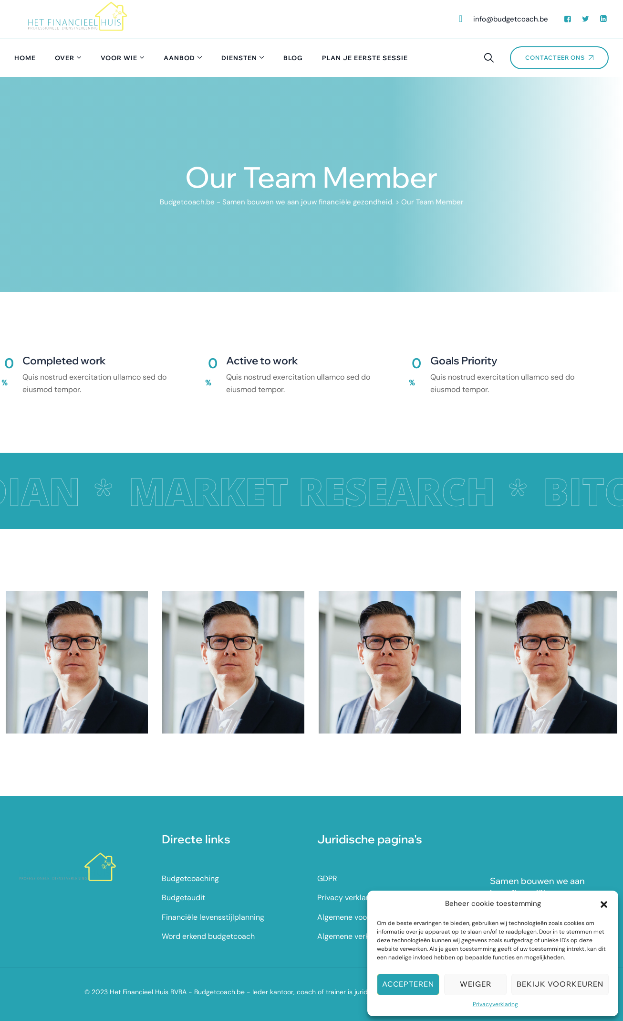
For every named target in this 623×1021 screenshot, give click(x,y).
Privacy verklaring (348, 898)
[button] (604, 903)
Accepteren (408, 984)
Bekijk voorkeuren (560, 984)
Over (64, 58)
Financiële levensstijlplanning (213, 917)
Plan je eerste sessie (365, 58)
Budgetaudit (183, 898)
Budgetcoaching (190, 878)
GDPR (327, 878)
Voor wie (119, 58)
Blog (293, 58)
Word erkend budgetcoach (208, 936)
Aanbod (179, 58)
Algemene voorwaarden (358, 917)
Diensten (239, 58)
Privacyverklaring (495, 1004)
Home (25, 58)
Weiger (475, 984)
